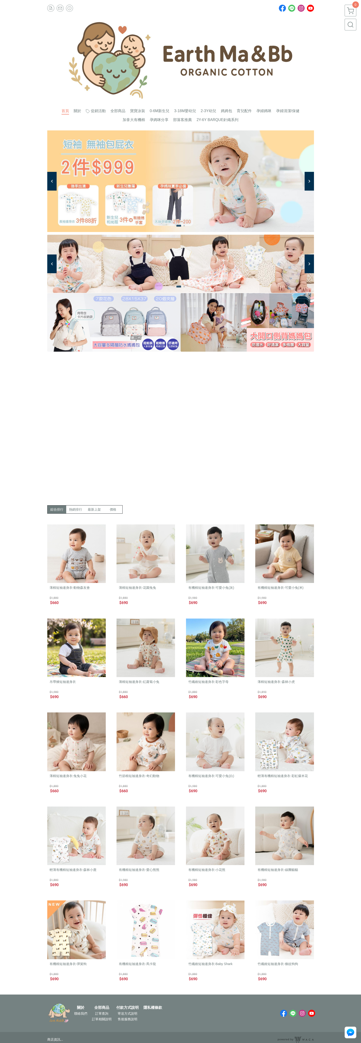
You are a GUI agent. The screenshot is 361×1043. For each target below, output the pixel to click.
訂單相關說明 (102, 1019)
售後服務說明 (127, 1019)
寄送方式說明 (127, 1013)
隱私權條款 (152, 1008)
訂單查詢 (101, 1013)
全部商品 (101, 1008)
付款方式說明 (127, 1008)
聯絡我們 (80, 1013)
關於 (80, 1008)
